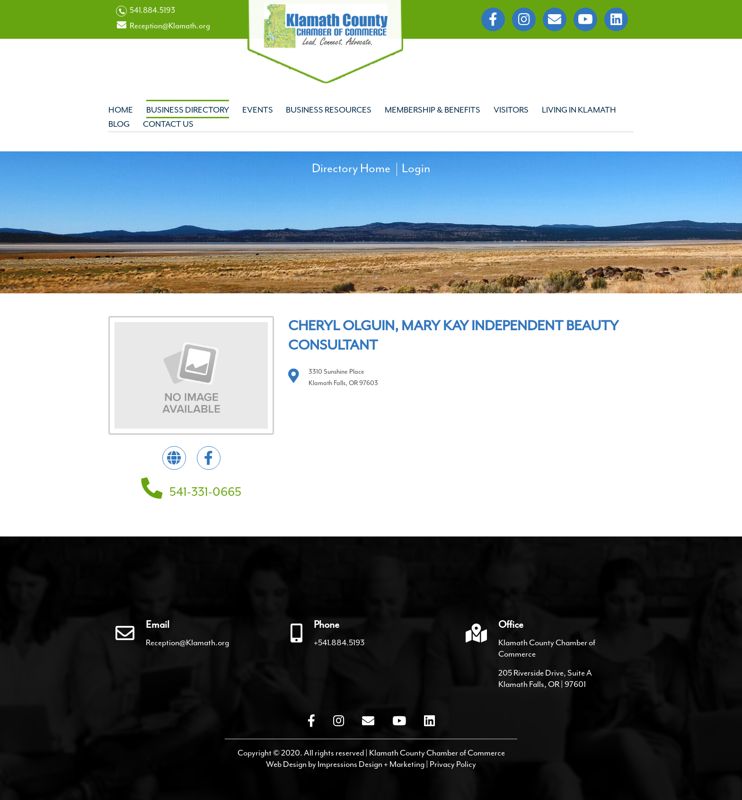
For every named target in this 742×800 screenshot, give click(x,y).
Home (120, 110)
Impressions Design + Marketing (371, 764)
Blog (119, 124)
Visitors (511, 110)
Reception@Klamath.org (163, 25)
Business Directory (187, 110)
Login (416, 168)
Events (257, 110)
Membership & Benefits (432, 110)
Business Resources (328, 110)
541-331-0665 (191, 492)
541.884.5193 (145, 11)
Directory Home (351, 168)
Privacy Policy (453, 764)
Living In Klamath (579, 110)
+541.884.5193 (339, 642)
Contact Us (168, 124)
